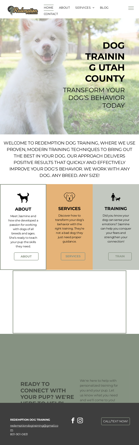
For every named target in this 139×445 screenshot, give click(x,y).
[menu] (131, 8)
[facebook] (73, 421)
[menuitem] (48, 8)
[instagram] (80, 421)
